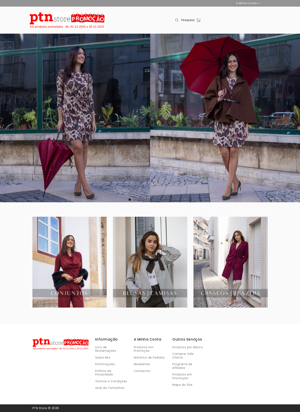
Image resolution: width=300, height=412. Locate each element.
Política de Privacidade (104, 373)
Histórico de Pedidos (149, 357)
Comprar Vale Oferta (183, 356)
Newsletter (142, 364)
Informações (105, 364)
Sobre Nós (102, 357)
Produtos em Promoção (144, 349)
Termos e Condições (111, 381)
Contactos (142, 371)
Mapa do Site (182, 385)
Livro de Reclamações (105, 349)
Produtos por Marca (187, 347)
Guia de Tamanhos (110, 388)
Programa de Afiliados (182, 366)
